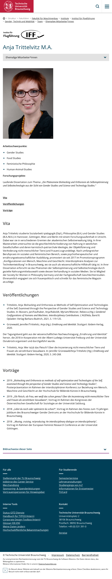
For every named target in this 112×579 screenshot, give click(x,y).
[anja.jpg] (28, 103)
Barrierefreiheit (90, 555)
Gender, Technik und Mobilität (19, 21)
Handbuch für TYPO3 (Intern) (18, 516)
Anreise (63, 532)
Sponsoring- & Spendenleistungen (21, 488)
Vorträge (8, 210)
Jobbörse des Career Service (18, 481)
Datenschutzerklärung (47, 564)
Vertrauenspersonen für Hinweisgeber (24, 492)
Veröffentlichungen (13, 204)
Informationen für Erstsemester (76, 488)
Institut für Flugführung (83, 18)
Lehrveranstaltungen (70, 481)
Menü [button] (107, 6)
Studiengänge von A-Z (71, 485)
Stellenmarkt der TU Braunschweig (22, 478)
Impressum (58, 555)
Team (40, 21)
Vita (5, 197)
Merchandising (11, 485)
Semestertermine (68, 478)
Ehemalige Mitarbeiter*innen (60, 21)
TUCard (63, 492)
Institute (65, 18)
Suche (97, 6)
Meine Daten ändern (14, 526)
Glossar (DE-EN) (11, 523)
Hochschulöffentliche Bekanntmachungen (26, 530)
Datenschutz (73, 555)
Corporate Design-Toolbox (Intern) (21, 519)
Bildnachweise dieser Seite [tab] (17, 449)
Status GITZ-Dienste (13, 512)
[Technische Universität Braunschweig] (4, 18)
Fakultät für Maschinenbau (45, 18)
